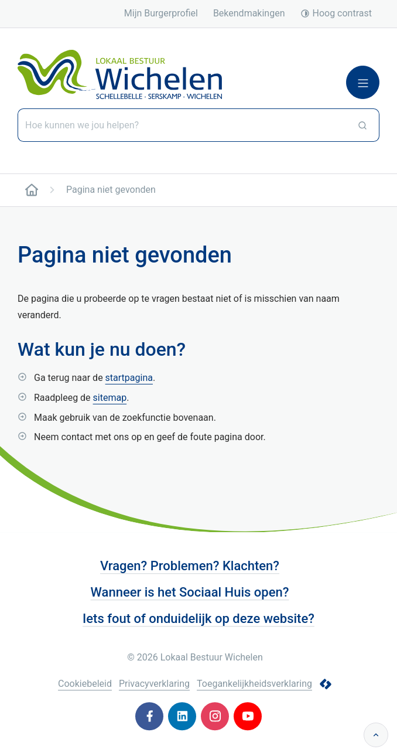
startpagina (129, 377)
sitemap (110, 397)
